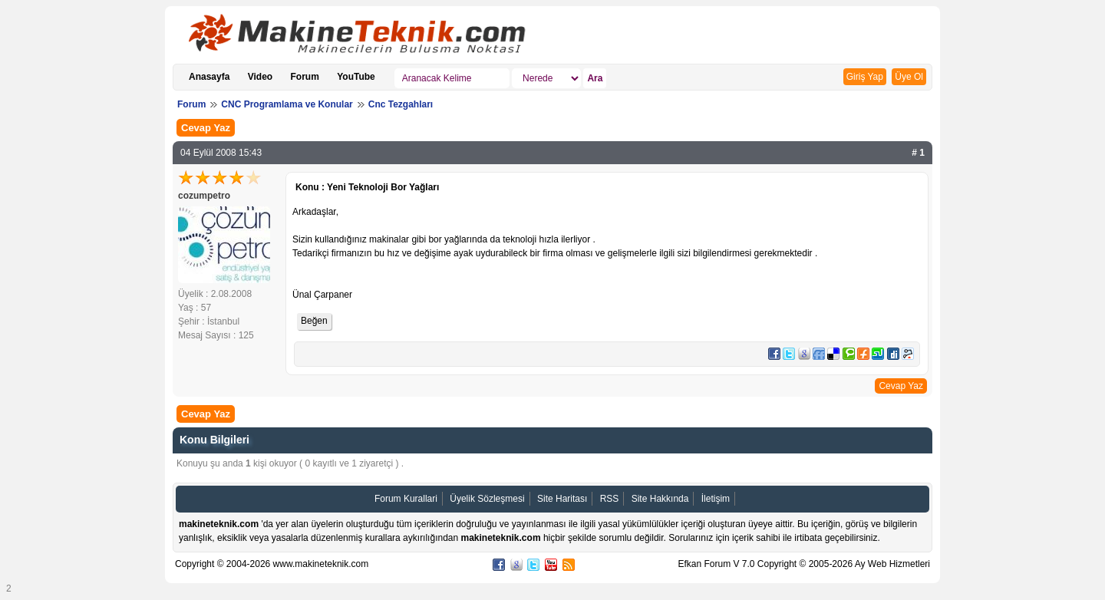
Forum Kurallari (405, 498)
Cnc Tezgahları (400, 104)
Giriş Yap (864, 76)
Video (260, 76)
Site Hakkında (660, 498)
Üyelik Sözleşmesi (487, 498)
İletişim (715, 498)
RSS (609, 498)
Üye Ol (909, 76)
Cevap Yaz (205, 128)
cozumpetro (204, 195)
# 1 (918, 152)
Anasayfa (209, 76)
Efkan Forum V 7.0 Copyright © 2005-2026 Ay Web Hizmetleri (804, 564)
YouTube (356, 76)
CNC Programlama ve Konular (286, 104)
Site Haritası (562, 498)
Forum (305, 76)
